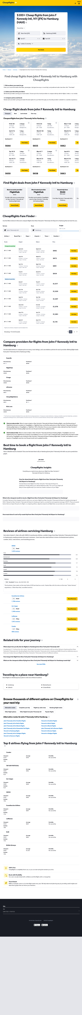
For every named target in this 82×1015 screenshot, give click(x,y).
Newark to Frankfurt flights (49, 721)
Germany (15, 69)
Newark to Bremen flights (48, 731)
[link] (14, 205)
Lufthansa (14, 616)
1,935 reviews (16, 551)
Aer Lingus (15, 606)
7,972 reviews (16, 621)
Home (4, 69)
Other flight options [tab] (10, 711)
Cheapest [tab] (7, 113)
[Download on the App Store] (44, 925)
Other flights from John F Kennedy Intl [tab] (30, 711)
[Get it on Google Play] (37, 925)
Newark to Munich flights (48, 726)
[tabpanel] (41, 501)
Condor (14, 626)
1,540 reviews (16, 611)
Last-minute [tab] (23, 113)
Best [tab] (15, 113)
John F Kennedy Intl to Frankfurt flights (15, 721)
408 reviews (15, 631)
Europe (9, 69)
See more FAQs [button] (41, 664)
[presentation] (26, 22)
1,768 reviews (16, 601)
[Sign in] (75, 3)
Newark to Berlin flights (48, 723)
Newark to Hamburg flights (11, 731)
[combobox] (21, 28)
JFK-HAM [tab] (41, 459)
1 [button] (70, 332)
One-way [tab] (33, 113)
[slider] (80, 231)
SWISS (13, 546)
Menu (79, 3)
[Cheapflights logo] (8, 3)
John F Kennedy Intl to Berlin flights (14, 723)
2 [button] (74, 332)
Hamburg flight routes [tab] (56, 707)
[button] (27, 39)
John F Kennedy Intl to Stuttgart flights (15, 733)
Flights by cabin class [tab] (40, 707)
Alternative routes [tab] (10, 707)
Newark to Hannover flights (12, 736)
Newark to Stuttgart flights (49, 733)
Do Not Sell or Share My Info (35, 920)
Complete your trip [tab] (24, 707)
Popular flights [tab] (49, 711)
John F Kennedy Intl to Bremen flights (52, 728)
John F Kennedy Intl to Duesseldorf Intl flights (16, 728)
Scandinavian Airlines (18, 596)
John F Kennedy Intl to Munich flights (14, 726)
